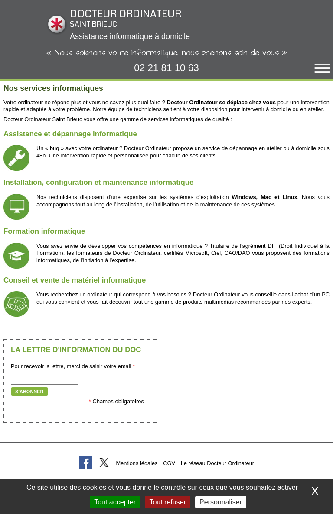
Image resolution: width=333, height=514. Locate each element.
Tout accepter (115, 502)
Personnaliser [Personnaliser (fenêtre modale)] (220, 502)
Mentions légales (136, 463)
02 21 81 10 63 (166, 67)
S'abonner (29, 391)
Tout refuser (167, 502)
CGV (169, 463)
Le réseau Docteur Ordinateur (217, 463)
